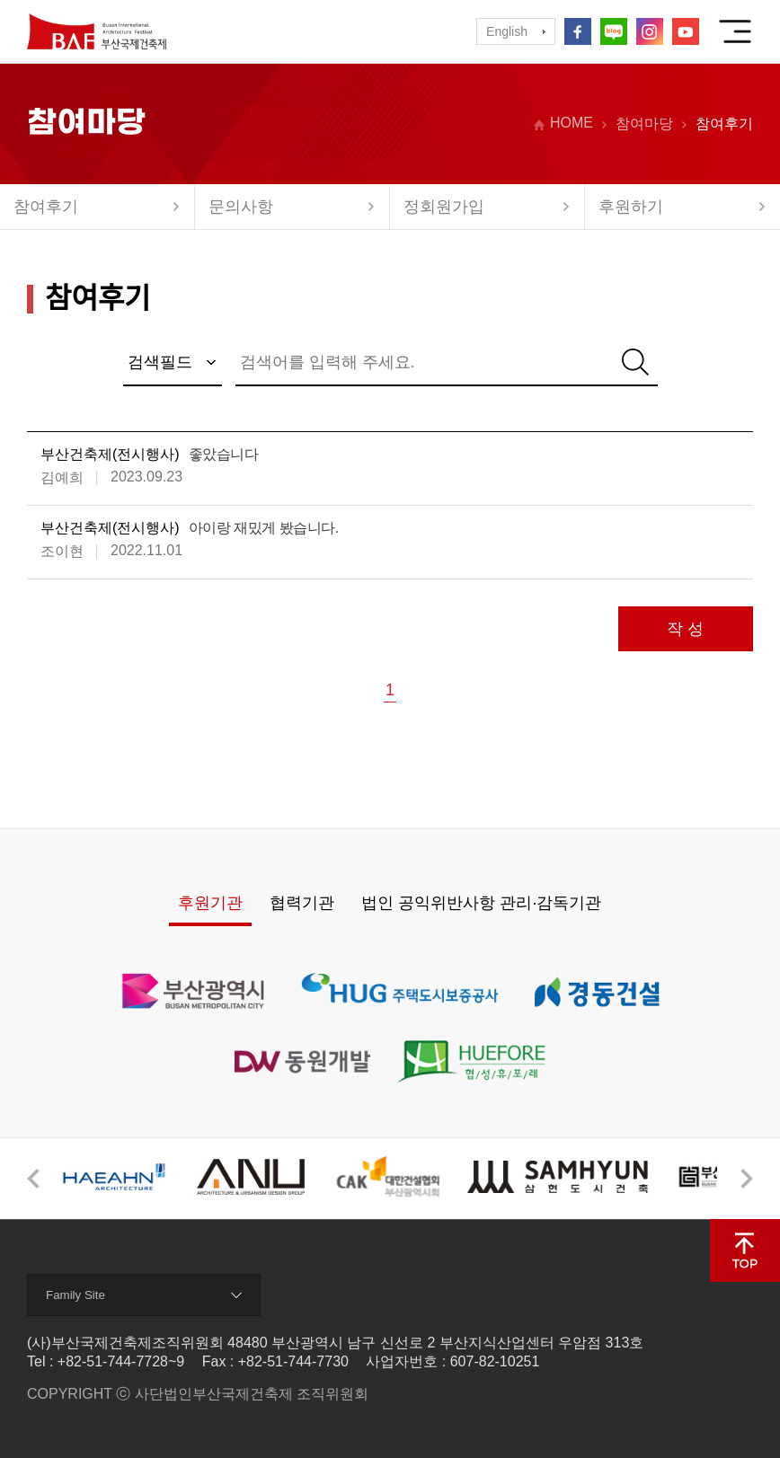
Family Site (75, 1295)
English (506, 31)
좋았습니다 (224, 454)
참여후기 (45, 207)
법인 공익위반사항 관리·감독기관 (481, 903)
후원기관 (210, 903)
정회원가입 (443, 207)
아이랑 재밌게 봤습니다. (264, 527)
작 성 (685, 629)
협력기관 (302, 903)
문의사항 (240, 207)
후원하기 (630, 207)
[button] (33, 1178)
